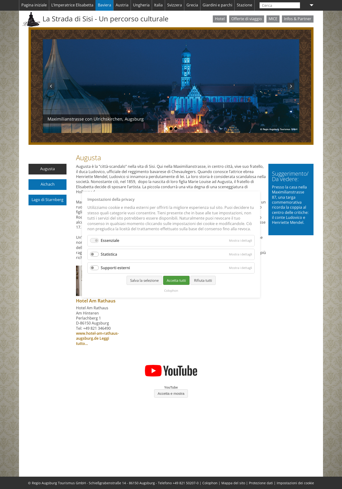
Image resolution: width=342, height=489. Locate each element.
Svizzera (174, 5)
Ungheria (141, 5)
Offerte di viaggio (246, 18)
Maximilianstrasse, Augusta (171, 128)
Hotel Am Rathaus (95, 301)
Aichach (48, 184)
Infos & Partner (297, 18)
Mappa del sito (233, 483)
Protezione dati (261, 483)
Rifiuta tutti (203, 280)
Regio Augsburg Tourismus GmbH (59, 483)
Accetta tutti (176, 280)
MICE (273, 18)
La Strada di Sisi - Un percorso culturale (105, 19)
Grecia (192, 5)
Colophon (210, 483)
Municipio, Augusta (175, 128)
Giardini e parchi (217, 5)
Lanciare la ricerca (297, 5)
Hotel (220, 18)
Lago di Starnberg (47, 199)
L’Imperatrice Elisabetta (72, 5)
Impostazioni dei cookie (295, 483)
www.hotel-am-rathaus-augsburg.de (97, 336)
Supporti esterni (115, 267)
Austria (122, 5)
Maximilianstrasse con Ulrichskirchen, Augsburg (166, 128)
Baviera (104, 5)
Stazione (244, 5)
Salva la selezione (144, 280)
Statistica (109, 254)
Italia (158, 5)
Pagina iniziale (34, 5)
